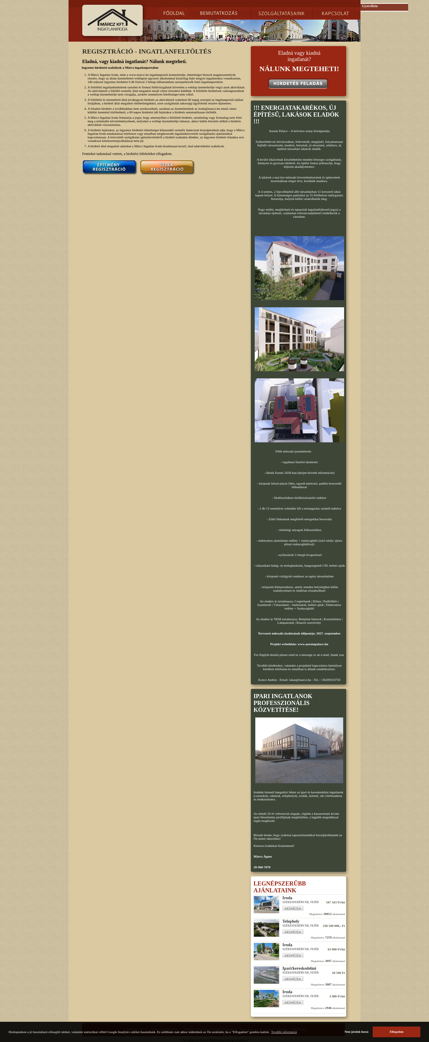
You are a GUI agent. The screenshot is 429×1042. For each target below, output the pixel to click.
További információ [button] (284, 1032)
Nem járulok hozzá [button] (356, 1031)
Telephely (290, 921)
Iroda (287, 898)
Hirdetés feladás (298, 83)
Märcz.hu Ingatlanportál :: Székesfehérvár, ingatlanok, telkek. (112, 20)
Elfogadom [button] (396, 1031)
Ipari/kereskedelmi (299, 968)
